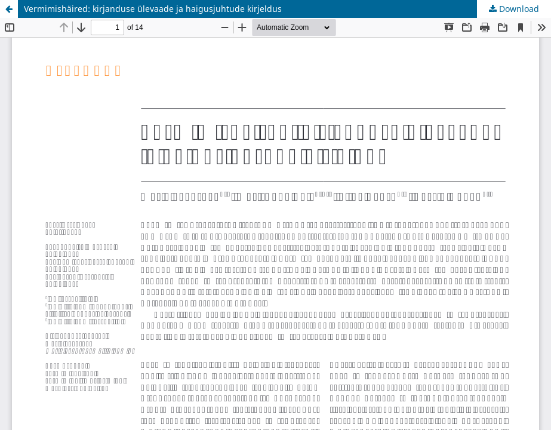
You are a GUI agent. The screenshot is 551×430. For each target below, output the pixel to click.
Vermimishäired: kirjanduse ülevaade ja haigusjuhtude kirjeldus (153, 8)
